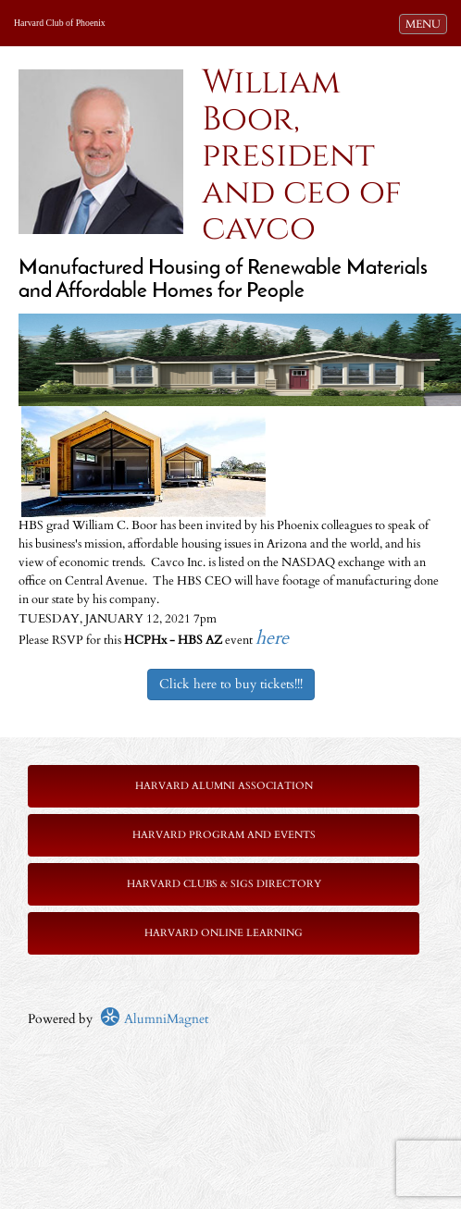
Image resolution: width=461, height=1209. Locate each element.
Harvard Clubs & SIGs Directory (224, 884)
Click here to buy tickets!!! (231, 684)
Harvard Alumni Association (224, 786)
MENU (426, 23)
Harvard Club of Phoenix (60, 23)
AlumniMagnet (154, 1019)
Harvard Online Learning (223, 933)
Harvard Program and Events (224, 835)
